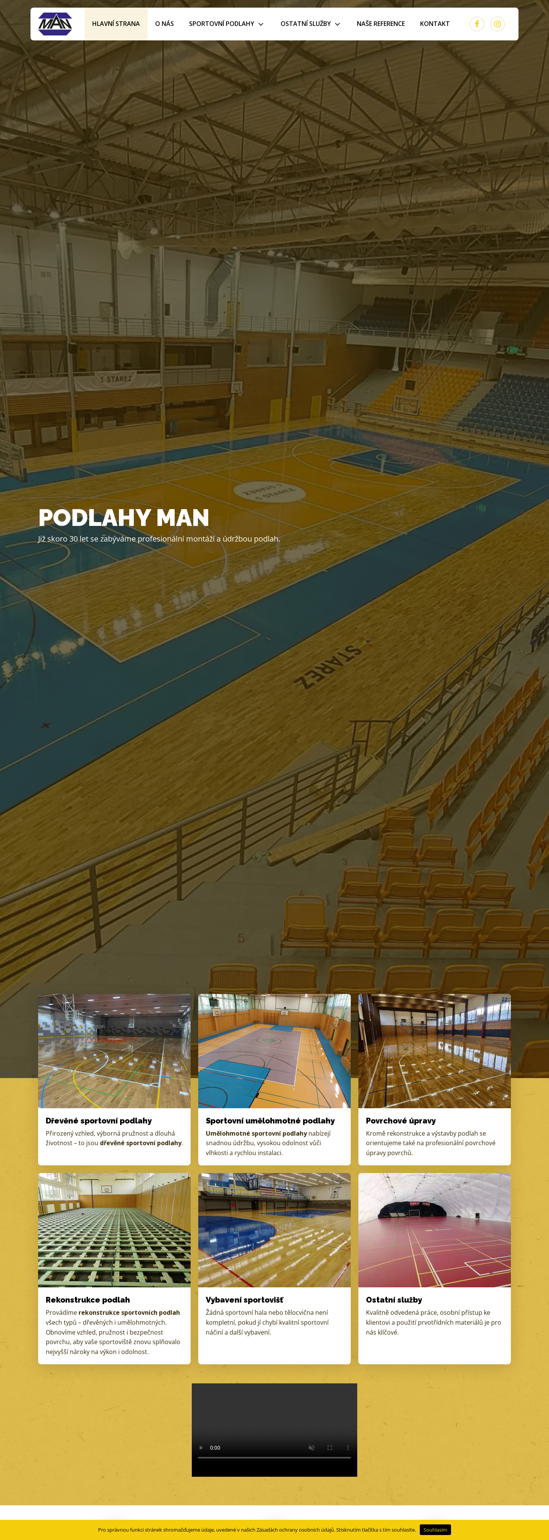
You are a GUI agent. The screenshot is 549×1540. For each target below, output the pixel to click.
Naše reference (381, 23)
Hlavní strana (116, 23)
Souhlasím (435, 1529)
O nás (164, 23)
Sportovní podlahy (227, 23)
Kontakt (435, 23)
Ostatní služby (311, 23)
